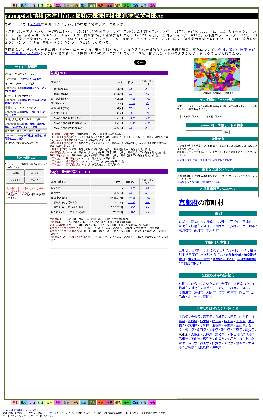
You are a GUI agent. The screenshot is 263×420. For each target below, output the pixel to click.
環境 (118, 5)
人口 (32, 5)
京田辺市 (212, 160)
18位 (147, 202)
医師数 (180, 182)
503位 (132, 108)
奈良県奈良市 (225, 160)
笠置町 (195, 160)
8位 (147, 103)
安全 (126, 5)
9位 (147, 188)
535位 (132, 128)
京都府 (35, 24)
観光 (152, 5)
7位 (147, 94)
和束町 (188, 160)
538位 (132, 188)
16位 (147, 89)
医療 (92, 5)
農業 (58, 5)
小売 (75, 5)
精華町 (180, 160)
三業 (83, 5)
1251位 (131, 212)
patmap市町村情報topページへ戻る (20, 410)
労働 (135, 5)
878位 (132, 89)
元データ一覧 (50, 413)
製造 (49, 5)
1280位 (131, 207)
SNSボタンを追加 (32, 79)
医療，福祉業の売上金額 (208, 182)
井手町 (203, 160)
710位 (132, 118)
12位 (147, 118)
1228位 (131, 202)
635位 (132, 193)
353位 (132, 94)
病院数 (190, 182)
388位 (132, 113)
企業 (143, 5)
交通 (109, 5)
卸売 (66, 5)
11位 (147, 98)
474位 (132, 98)
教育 (100, 5)
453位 (132, 103)
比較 (24, 5)
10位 (147, 128)
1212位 (131, 123)
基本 (15, 5)
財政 (41, 5)
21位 (147, 123)
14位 (147, 197)
